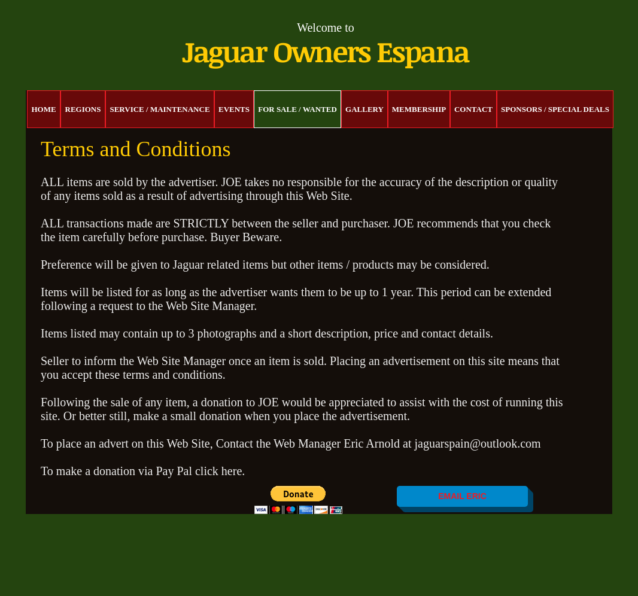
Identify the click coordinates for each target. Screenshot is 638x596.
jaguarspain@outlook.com (477, 443)
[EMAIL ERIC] (462, 496)
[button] (298, 500)
